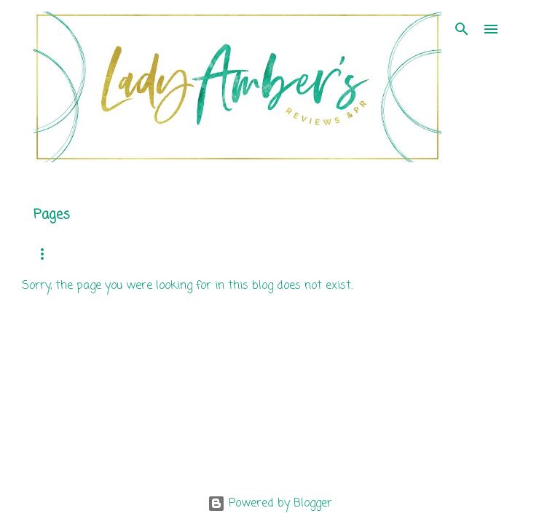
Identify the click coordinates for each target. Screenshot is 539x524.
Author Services (421, 254)
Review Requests (247, 254)
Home (46, 254)
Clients (335, 254)
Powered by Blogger (270, 503)
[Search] (462, 29)
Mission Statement (133, 254)
